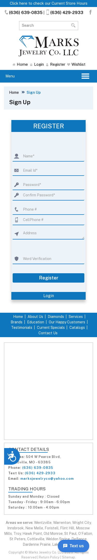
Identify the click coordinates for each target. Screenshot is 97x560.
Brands (16, 322)
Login (37, 64)
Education (35, 322)
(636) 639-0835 (23, 12)
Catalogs (77, 327)
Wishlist (76, 64)
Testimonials (21, 327)
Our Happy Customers (67, 322)
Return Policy (49, 557)
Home (20, 64)
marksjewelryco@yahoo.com (47, 479)
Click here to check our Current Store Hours (48, 3)
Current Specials (51, 327)
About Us (35, 317)
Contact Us (48, 333)
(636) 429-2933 (64, 12)
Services (76, 317)
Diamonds (56, 317)
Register (55, 64)
